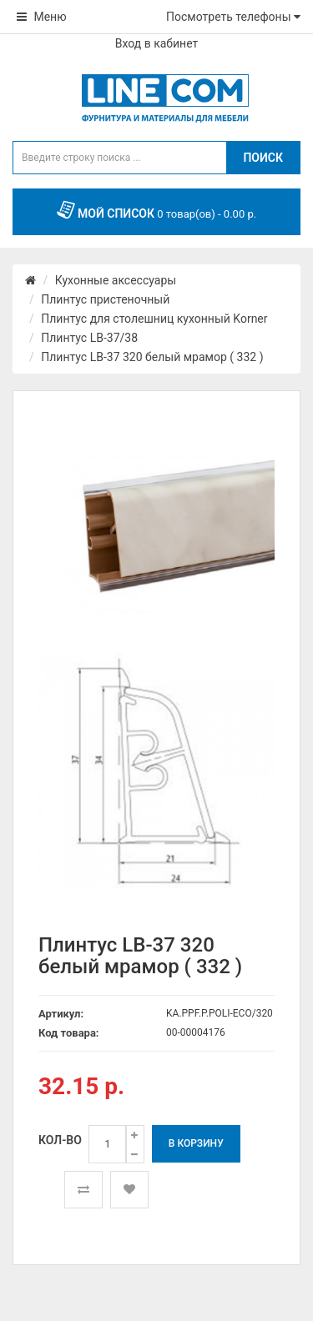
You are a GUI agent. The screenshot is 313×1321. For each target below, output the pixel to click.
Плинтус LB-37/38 (89, 337)
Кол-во (60, 1140)
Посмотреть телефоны (233, 16)
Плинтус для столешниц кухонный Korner (154, 318)
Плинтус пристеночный (105, 299)
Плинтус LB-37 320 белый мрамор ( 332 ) (152, 357)
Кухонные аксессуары (115, 280)
